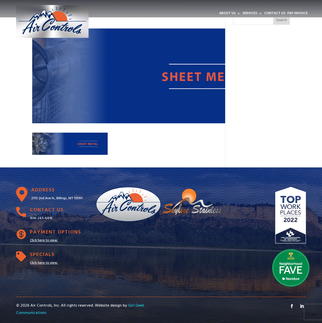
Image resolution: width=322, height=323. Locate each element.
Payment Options (55, 232)
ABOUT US (227, 14)
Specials (42, 255)
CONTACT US (274, 14)
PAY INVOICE (297, 14)
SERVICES (250, 14)
